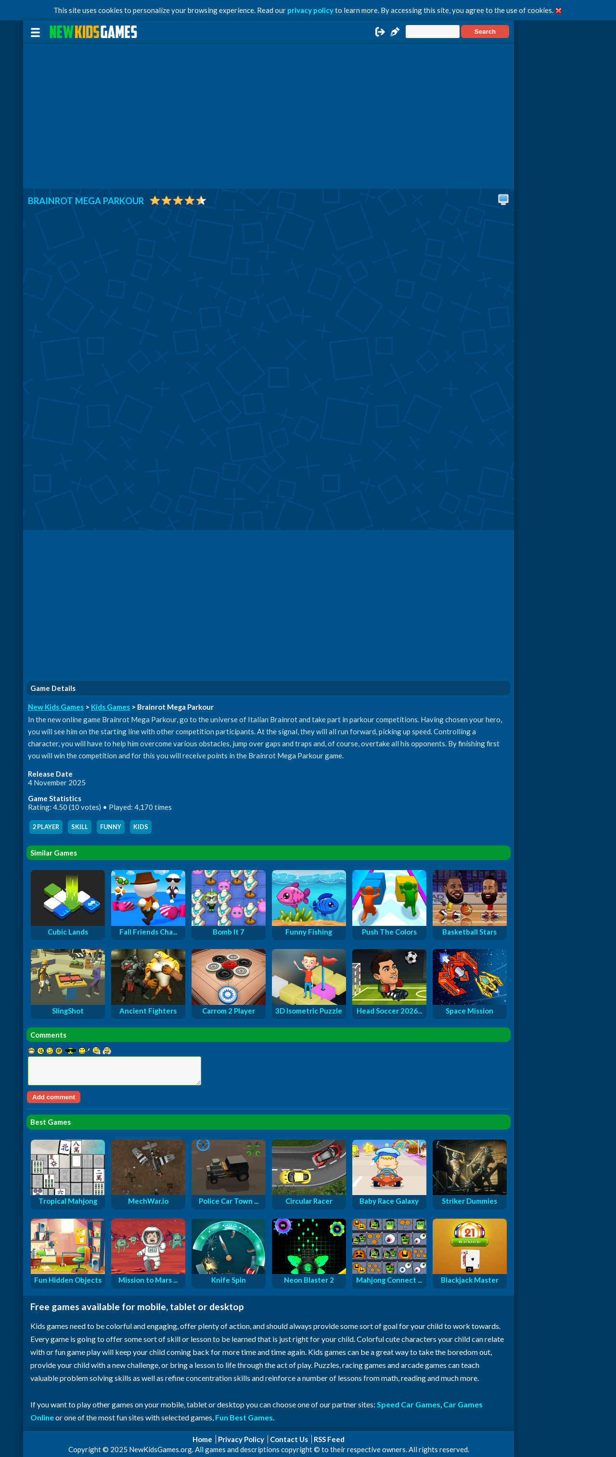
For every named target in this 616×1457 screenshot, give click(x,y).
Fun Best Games (244, 1417)
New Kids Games (56, 706)
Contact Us (289, 1439)
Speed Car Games (408, 1404)
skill (79, 827)
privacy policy (310, 10)
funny (110, 827)
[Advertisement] (268, 116)
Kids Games (110, 706)
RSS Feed (329, 1439)
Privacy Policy (241, 1439)
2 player (46, 827)
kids (140, 827)
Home (202, 1439)
